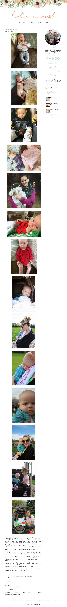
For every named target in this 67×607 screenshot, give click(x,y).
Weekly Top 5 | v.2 (49, 117)
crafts (46, 81)
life (13, 577)
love (52, 85)
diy (52, 81)
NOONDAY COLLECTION (43, 22)
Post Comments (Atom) (15, 594)
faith (54, 81)
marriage (55, 85)
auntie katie (47, 79)
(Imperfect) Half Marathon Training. (53, 115)
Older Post (40, 592)
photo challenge (48, 87)
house (49, 84)
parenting (16, 577)
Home (24, 592)
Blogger (38, 604)
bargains (54, 79)
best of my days (51, 80)
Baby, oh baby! (53, 97)
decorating (49, 81)
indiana (46, 85)
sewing (46, 88)
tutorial (49, 88)
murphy (59, 85)
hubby (52, 84)
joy (48, 85)
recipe (56, 87)
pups (52, 87)
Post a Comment (10, 589)
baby (9, 577)
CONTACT (31, 22)
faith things (58, 81)
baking (51, 79)
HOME (18, 22)
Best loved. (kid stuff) (54, 109)
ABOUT (25, 22)
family (46, 82)
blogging (59, 80)
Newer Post (8, 592)
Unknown (9, 583)
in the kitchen (57, 84)
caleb (11, 577)
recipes (59, 87)
